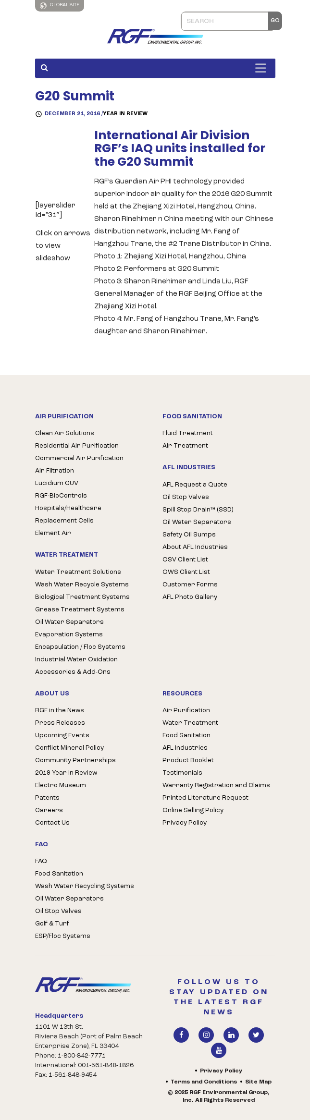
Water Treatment (190, 723)
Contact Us (52, 823)
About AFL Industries (195, 547)
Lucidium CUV (56, 483)
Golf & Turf (52, 924)
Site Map (258, 1082)
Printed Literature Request (205, 798)
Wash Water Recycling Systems (84, 886)
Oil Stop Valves (185, 497)
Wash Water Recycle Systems (82, 585)
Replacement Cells (64, 521)
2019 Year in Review (66, 773)
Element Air (53, 533)
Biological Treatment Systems (82, 597)
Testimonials (182, 773)
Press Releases (60, 723)
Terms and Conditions (204, 1082)
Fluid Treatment (187, 433)
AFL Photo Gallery (189, 597)
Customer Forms (190, 585)
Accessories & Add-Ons (73, 672)
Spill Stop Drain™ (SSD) (197, 510)
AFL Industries (185, 748)
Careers (49, 810)
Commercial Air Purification (79, 458)
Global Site (59, 5)
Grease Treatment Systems (79, 610)
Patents (47, 798)
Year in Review (125, 114)
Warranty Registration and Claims (216, 785)
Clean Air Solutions (64, 433)
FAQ (41, 861)
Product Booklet (188, 760)
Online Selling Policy (192, 810)
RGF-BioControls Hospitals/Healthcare (68, 502)
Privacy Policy (184, 823)
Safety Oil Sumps (189, 535)
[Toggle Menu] (263, 68)
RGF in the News (59, 710)
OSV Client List (185, 560)
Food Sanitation (59, 874)
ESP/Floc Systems (62, 936)
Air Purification (186, 710)
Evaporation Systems (69, 635)
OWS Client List (186, 572)
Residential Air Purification (77, 446)
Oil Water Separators (69, 622)
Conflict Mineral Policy (69, 748)
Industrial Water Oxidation (76, 660)
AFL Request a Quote (194, 485)
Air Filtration (54, 471)
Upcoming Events (62, 735)
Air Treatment (185, 446)
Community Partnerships (75, 760)
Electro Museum (60, 785)
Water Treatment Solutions (78, 572)
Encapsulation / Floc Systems (80, 647)
